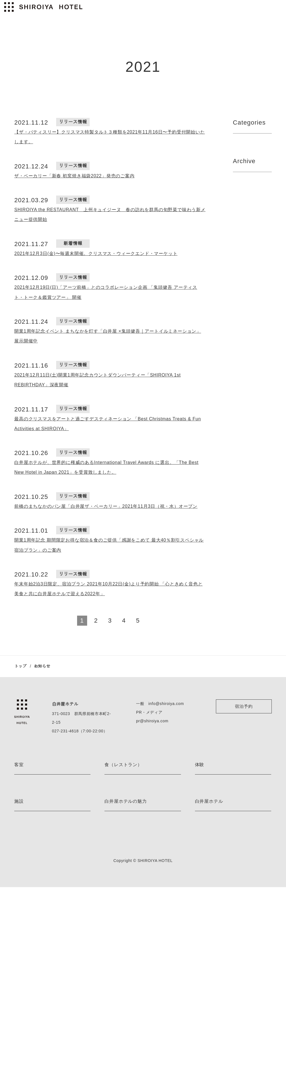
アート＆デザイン (119, 947)
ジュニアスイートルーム (35, 826)
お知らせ (112, 986)
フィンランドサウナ (31, 947)
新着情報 (242, 158)
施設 (19, 924)
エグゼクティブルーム (33, 836)
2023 (238, 297)
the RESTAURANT (120, 787)
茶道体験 (202, 836)
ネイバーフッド (117, 976)
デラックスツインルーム (35, 846)
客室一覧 (22, 900)
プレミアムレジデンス (33, 891)
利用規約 (202, 986)
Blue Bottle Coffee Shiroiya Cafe (132, 836)
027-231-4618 (65, 731)
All (236, 147)
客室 (19, 764)
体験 (199, 764)
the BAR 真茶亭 (118, 826)
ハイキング (204, 797)
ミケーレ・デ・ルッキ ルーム (39, 797)
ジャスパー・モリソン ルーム (39, 787)
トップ (20, 666)
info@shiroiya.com (165, 703)
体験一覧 (202, 855)
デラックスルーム (29, 855)
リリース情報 (247, 169)
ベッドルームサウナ (31, 956)
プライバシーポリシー (214, 976)
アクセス (202, 956)
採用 (198, 966)
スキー (200, 826)
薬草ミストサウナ (29, 966)
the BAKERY (115, 816)
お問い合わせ (206, 1005)
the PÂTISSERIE (118, 806)
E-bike (200, 787)
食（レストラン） (123, 764)
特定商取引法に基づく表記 (218, 996)
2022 (238, 309)
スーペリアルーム (29, 865)
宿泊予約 (243, 706)
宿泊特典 (112, 956)
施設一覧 (22, 976)
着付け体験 (204, 846)
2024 (238, 264)
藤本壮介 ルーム (28, 806)
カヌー (200, 806)
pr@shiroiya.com (151, 721)
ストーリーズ (115, 966)
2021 (238, 242)
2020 (238, 577)
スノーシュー (206, 816)
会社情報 (202, 947)
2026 (238, 219)
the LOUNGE (115, 797)
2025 (238, 230)
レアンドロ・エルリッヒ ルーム (41, 816)
